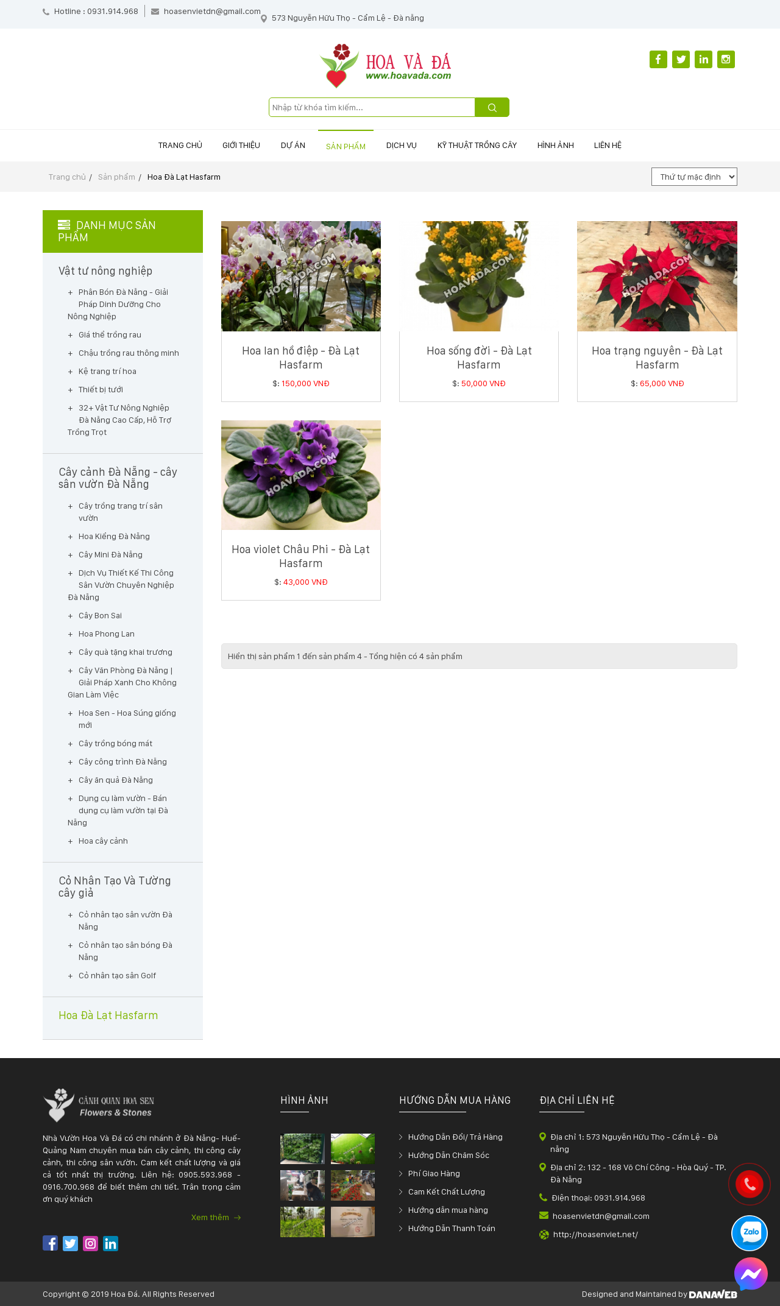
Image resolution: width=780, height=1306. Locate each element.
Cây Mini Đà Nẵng (111, 554)
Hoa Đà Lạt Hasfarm (184, 177)
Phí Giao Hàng (434, 1173)
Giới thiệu (208, 145)
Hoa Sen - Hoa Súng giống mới (127, 719)
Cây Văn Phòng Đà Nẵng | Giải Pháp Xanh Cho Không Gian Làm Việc (122, 682)
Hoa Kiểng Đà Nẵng (114, 536)
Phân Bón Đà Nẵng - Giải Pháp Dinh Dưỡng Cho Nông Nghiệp (118, 304)
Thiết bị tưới (101, 389)
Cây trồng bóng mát (115, 743)
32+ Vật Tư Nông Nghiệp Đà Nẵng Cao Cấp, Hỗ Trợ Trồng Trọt (119, 420)
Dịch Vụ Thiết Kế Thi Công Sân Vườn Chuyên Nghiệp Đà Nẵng (121, 585)
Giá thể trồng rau (110, 334)
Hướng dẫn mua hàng (448, 1210)
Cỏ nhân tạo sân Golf (117, 975)
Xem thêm (216, 1217)
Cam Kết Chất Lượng (446, 1191)
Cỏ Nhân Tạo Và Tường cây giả (114, 887)
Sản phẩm (339, 146)
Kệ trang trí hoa (107, 371)
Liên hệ (655, 145)
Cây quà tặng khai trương (125, 652)
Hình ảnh (589, 145)
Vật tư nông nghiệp (105, 271)
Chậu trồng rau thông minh (129, 353)
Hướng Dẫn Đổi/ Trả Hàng (455, 1137)
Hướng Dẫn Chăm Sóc (448, 1155)
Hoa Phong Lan (107, 633)
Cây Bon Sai (100, 615)
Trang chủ (133, 145)
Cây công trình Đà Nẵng (123, 761)
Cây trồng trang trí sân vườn (121, 512)
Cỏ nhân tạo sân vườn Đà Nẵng (125, 920)
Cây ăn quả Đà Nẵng (116, 780)
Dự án (273, 145)
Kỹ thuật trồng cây (497, 145)
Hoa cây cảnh (103, 840)
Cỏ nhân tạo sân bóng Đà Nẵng (125, 951)
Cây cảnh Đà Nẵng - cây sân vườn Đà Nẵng (118, 478)
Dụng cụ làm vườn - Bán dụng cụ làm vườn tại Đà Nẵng (118, 810)
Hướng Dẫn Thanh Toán (451, 1228)
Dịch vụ (408, 145)
